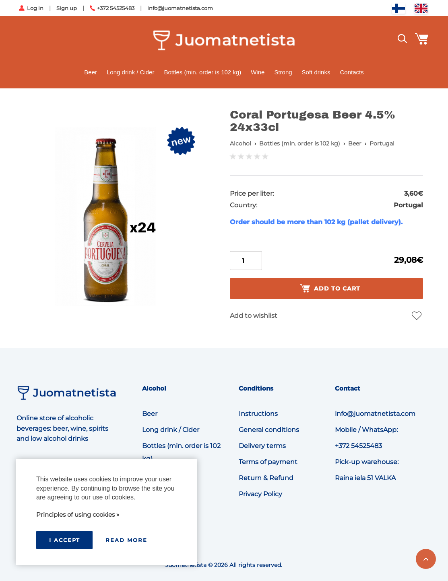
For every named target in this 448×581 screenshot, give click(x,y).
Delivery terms (262, 446)
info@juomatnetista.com (180, 8)
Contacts (351, 72)
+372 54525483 (115, 8)
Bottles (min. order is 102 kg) (202, 72)
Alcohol (240, 143)
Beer (90, 72)
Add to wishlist (253, 315)
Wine (257, 72)
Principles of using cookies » (77, 514)
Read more (126, 540)
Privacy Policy (260, 494)
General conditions (269, 430)
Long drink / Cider (130, 72)
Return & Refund (266, 478)
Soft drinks (316, 72)
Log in (35, 8)
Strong (283, 72)
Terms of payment (268, 462)
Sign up (66, 8)
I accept (64, 540)
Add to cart (330, 288)
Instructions (258, 413)
